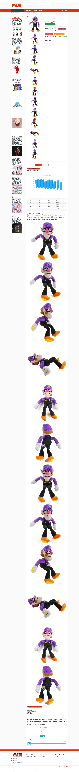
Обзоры (57, 756)
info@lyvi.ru (15, 758)
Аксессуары (43, 756)
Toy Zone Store (48, 40)
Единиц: (46, 28)
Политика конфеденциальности (31, 756)
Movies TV (54, 30)
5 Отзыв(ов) (47, 36)
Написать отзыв (53, 36)
